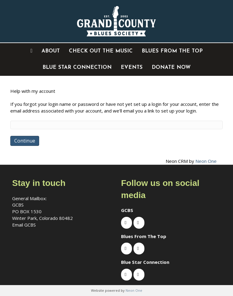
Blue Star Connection (77, 67)
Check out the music (101, 51)
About (51, 51)
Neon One (206, 161)
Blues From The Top (172, 51)
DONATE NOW (171, 67)
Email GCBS (24, 225)
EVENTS (132, 67)
